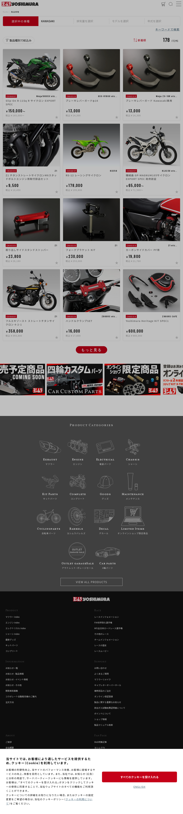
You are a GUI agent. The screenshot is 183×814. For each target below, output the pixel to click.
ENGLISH (139, 786)
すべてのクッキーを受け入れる (139, 777)
